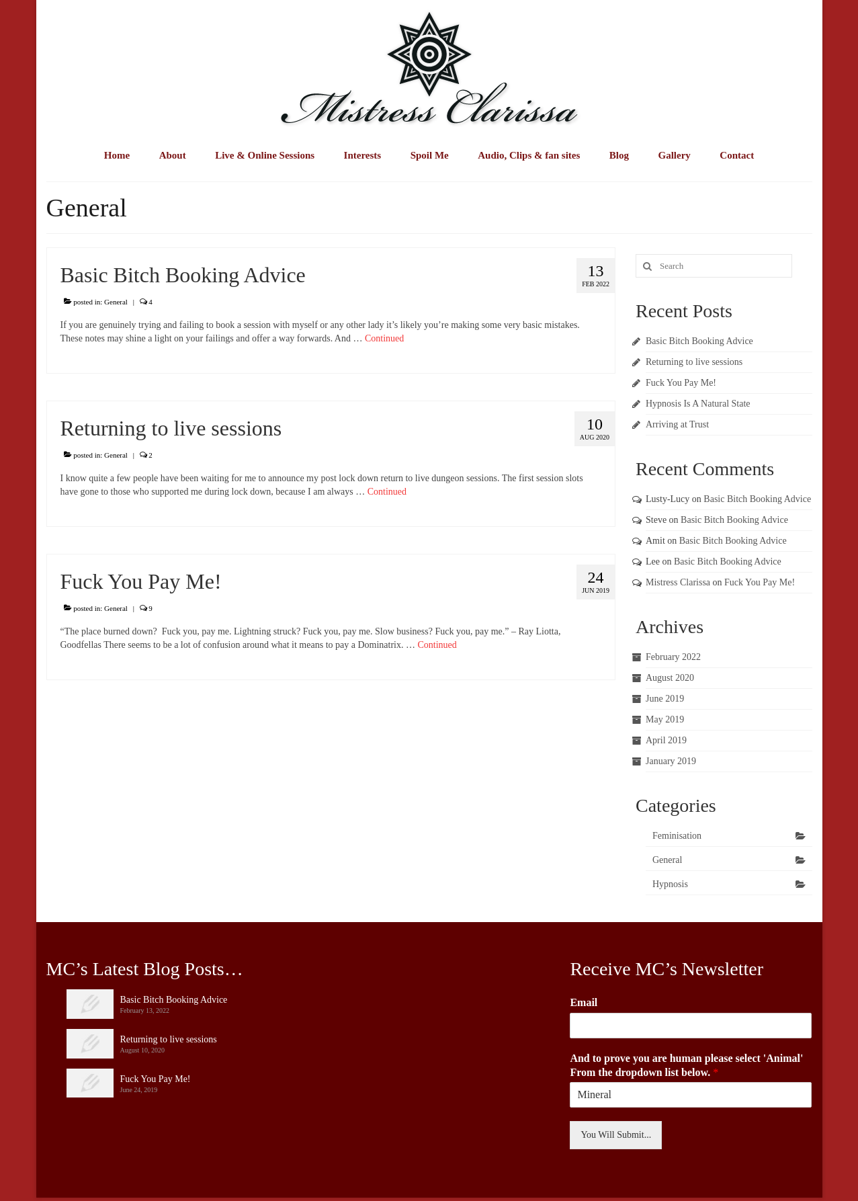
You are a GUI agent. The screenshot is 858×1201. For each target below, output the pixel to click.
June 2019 (665, 699)
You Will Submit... (616, 1135)
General (116, 302)
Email (583, 1002)
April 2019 (666, 740)
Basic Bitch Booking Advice (699, 341)
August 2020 (670, 678)
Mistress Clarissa (678, 582)
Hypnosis (670, 884)
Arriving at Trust (677, 424)
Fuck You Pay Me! (681, 383)
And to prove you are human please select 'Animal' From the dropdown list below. (686, 1065)
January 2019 (671, 761)
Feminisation (676, 836)
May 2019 (665, 719)
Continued (384, 338)
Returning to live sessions (694, 362)
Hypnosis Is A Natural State (698, 404)
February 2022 (673, 657)
